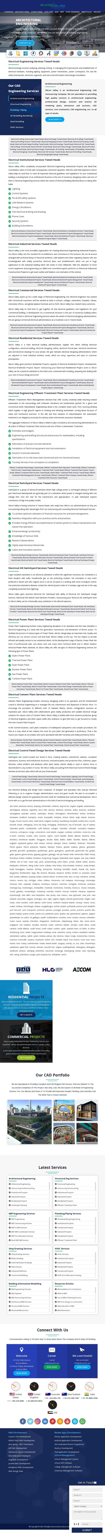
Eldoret (92, 844)
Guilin (12, 858)
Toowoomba (82, 940)
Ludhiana (24, 881)
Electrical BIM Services (18, 1314)
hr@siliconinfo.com (52, 1367)
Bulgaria (48, 825)
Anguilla (80, 810)
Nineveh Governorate (75, 903)
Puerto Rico (40, 918)
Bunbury (55, 825)
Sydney (23, 940)
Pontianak (71, 910)
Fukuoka (51, 851)
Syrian (35, 940)
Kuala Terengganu (17, 873)
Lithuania (51, 877)
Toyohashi (39, 944)
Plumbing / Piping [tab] (18, 114)
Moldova (36, 888)
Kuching (38, 873)
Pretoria (80, 914)
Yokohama (24, 959)
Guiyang (37, 858)
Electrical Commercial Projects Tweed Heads (62, 334)
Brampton (32, 821)
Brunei (19, 825)
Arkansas (59, 814)
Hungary (55, 862)
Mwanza (81, 896)
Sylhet (29, 940)
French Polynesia (31, 851)
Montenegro (27, 892)
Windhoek (14, 955)
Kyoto (92, 873)
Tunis (93, 944)
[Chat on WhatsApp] (82, 1425)
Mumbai (50, 896)
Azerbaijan (42, 818)
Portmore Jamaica (44, 914)
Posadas (65, 914)
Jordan (72, 866)
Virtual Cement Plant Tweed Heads (76, 749)
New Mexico (62, 899)
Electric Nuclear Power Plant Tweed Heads (27, 688)
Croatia (29, 840)
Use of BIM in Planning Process (68, 1302)
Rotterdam (90, 922)
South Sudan (47, 933)
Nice (45, 903)
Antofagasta (15, 814)
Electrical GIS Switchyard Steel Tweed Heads (67, 611)
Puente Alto (90, 914)
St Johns (91, 933)
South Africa (84, 929)
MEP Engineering (17, 1223)
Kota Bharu (57, 870)
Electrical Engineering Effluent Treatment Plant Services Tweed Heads (49, 397)
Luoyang (32, 881)
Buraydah (73, 825)
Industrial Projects (17, 1201)
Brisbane (57, 821)
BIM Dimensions (62, 1314)
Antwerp (24, 814)
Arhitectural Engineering (19, 1188)
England (13, 847)
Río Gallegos (35, 922)
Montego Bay (15, 892)
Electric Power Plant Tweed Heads (44, 691)
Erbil (36, 847)
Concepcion (23, 836)
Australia (24, 818)
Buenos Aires (28, 825)
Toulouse (13, 944)
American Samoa (26, 810)
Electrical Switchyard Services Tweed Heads (33, 487)
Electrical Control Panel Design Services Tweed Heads (39, 754)
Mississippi (90, 884)
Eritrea (42, 847)
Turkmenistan (33, 948)
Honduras (37, 862)
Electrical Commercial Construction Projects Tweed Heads (31, 329)
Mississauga (79, 884)
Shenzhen (34, 925)
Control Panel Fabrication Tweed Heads (36, 786)
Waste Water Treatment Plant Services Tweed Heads (69, 477)
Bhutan (51, 818)
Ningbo (87, 903)
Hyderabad (64, 862)
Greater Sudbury (71, 851)
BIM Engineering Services (20, 1293)
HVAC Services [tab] (16, 131)
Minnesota (55, 884)
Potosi (73, 914)
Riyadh (43, 922)
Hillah (87, 858)
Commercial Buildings (18, 1279)
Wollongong (69, 955)
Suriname (61, 936)
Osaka (12, 910)
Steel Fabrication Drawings (20, 1267)
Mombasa (45, 888)
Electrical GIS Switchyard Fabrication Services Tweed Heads (48, 613)
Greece (82, 851)
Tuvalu (42, 948)
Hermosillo (79, 858)
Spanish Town (72, 933)
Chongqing (51, 829)
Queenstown (75, 918)
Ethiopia (57, 847)
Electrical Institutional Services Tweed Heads (34, 164)
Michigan (32, 884)
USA (77, 948)
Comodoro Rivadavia (86, 833)
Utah (82, 948)
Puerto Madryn (16, 918)
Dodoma (85, 840)
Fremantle (91, 847)
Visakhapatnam (69, 951)
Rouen (12, 925)
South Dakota (23, 933)
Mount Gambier (16, 896)
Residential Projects (18, 1205)
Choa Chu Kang (40, 829)
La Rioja (76, 881)
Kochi (42, 870)
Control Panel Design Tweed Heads (24, 781)
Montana (91, 888)
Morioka (67, 892)
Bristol (65, 821)
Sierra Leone (90, 925)
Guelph (92, 855)
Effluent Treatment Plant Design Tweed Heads (27, 472)
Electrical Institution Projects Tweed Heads (69, 240)
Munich (58, 896)
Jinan (41, 866)
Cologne (54, 833)
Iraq (86, 862)
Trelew (47, 944)
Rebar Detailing (16, 1263)
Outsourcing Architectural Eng (22, 1192)
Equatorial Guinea (25, 847)
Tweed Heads (51, 948)
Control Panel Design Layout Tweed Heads (37, 783)
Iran (82, 862)
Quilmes (84, 918)
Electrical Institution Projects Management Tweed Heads (72, 238)
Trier (53, 944)
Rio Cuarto (25, 922)
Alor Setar (14, 810)
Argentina (33, 814)
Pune (57, 918)
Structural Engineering (65, 1188)
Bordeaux (91, 818)
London (68, 877)
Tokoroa (60, 940)
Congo (31, 836)
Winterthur (40, 955)
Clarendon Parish (17, 833)
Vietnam (40, 951)
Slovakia (35, 929)
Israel (31, 866)
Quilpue (92, 918)
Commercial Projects (64, 1232)
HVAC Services (62, 1258)
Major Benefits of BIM (64, 1310)
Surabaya (47, 936)
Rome (69, 922)
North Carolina (22, 907)
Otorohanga (28, 910)
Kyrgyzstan (14, 877)
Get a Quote (26, 1019)
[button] (8, 36)
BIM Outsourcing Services (20, 1302)
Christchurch (62, 829)
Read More (54, 124)
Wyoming (91, 955)
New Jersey (50, 899)
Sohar (51, 929)
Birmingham (60, 818)
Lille (38, 877)
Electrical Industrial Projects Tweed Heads (69, 287)
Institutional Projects (18, 1197)
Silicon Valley (67, 1531)
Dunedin (76, 844)
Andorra (55, 810)
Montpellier (38, 892)
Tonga (73, 940)
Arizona (51, 814)
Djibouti (77, 840)
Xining (16, 959)
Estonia (49, 847)
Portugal (57, 914)
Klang (31, 870)
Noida (12, 907)
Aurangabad (15, 818)
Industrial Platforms (18, 1275)
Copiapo (60, 836)
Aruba (75, 814)
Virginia (59, 951)
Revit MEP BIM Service (18, 1244)
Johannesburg (50, 866)
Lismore (44, 877)
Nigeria (55, 903)
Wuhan (78, 955)
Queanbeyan (15, 922)
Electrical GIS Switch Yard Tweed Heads (42, 616)
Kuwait (74, 873)
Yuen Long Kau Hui (43, 959)
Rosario (75, 922)
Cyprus (50, 840)
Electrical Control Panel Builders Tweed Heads (67, 786)
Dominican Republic (27, 844)
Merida (92, 881)
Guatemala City (81, 855)
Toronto (92, 940)
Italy (36, 866)
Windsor (22, 955)
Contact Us (25, 47)
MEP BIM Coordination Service (22, 1236)
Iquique (77, 862)
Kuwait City (83, 873)
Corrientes (77, 836)
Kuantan (30, 873)
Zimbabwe (56, 959)
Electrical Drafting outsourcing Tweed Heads (27, 143)
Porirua (79, 910)
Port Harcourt (15, 914)
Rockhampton (52, 922)
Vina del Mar (49, 951)
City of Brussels (75, 829)
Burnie (92, 825)
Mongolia (72, 888)
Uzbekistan (14, 951)
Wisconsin (50, 955)
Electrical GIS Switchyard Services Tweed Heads (35, 572)
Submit (87, 1530)
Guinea (18, 858)
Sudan (27, 936)
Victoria (32, 951)
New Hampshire (38, 899)
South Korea (35, 933)
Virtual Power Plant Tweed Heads (76, 693)
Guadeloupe (42, 855)
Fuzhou (59, 851)
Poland (63, 910)
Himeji (92, 858)
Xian (11, 959)
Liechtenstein (25, 877)
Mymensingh (15, 899)
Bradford (23, 821)
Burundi (13, 829)
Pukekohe (50, 918)
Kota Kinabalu (68, 870)
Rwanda (26, 925)
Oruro (92, 907)
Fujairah (43, 851)
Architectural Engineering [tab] (22, 102)
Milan (40, 884)
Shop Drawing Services (19, 1258)
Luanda (17, 881)
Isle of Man (22, 866)
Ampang (37, 810)
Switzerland (14, 940)
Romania (62, 922)
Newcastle (21, 903)
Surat (54, 936)
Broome (91, 821)
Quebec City (64, 918)
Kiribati (78, 866)
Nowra (86, 907)
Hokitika (29, 862)
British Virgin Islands (78, 821)
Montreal (48, 892)
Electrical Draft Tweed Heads (41, 151)
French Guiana (16, 851)
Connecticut (40, 836)
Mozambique (30, 896)
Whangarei (90, 951)
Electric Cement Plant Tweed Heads (44, 747)
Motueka (91, 892)
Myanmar (91, 896)
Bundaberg (64, 825)
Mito (20, 888)
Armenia (68, 814)
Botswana (14, 821)
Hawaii (66, 858)
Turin (18, 948)
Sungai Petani (36, 936)
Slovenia (43, 929)
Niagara (30, 903)
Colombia (63, 833)
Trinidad (59, 944)
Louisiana (85, 877)
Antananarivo (89, 810)
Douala (49, 844)
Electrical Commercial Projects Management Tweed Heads (65, 332)
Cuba (36, 840)
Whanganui (80, 951)
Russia (18, 925)
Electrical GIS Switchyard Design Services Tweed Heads (30, 611)
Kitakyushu (14, 870)
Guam (51, 855)
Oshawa (19, 910)
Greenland (91, 851)
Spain (63, 933)
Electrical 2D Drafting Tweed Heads (80, 143)
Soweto (57, 933)
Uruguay (61, 948)
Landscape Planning (18, 1209)
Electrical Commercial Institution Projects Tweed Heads (31, 238)
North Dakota (34, 907)
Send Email (82, 1371)
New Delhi (26, 899)
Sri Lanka (82, 933)
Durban (84, 844)
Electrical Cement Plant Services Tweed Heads (35, 698)
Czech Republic (60, 840)
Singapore (14, 929)
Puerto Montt (28, 918)
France (64, 847)
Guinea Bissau (27, 858)
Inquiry (97, 12)
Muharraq (41, 896)
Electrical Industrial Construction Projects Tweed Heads (32, 282)
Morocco (76, 892)
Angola (73, 810)
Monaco (54, 888)
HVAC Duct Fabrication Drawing (68, 1279)
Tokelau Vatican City (48, 940)
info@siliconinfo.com (82, 1367)
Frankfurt (72, 847)
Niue (93, 903)
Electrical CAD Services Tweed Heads (51, 156)
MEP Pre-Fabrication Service (21, 1240)
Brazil (40, 821)
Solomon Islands (62, 929)
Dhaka (70, 840)
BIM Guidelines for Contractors (68, 1293)
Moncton (63, 888)
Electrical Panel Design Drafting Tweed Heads (32, 148)
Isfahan (13, 866)
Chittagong (28, 829)
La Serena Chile (62, 881)
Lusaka (38, 881)
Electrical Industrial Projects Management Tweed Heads (72, 284)
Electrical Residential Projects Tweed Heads (27, 387)
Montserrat (58, 892)
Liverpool (60, 877)
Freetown (81, 847)
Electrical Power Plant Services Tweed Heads (34, 623)
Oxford (56, 910)
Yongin (32, 959)
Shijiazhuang (67, 925)
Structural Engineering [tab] (20, 108)
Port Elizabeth (89, 910)
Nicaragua (38, 903)
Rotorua (82, 922)
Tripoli (65, 944)
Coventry (21, 840)
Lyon (70, 881)
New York (86, 899)
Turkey (23, 948)
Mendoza (84, 881)
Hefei (72, 858)
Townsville (22, 944)
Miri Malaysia (67, 884)
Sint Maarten (25, 929)
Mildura (47, 884)
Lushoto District (49, 881)
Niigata (62, 903)
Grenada (13, 855)
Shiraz (75, 925)
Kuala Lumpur (89, 870)
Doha (93, 840)
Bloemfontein (72, 818)
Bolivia (82, 818)
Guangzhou (59, 855)
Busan (19, 829)
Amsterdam (46, 810)
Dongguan (41, 844)
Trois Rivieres (74, 944)
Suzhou (75, 936)
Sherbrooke (55, 925)
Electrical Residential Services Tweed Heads (33, 342)
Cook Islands (51, 836)
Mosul (83, 892)
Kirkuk (85, 866)
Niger (50, 903)
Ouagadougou (47, 910)
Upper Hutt (24, 951)
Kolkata (48, 870)
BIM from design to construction (68, 1306)
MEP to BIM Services (18, 1232)
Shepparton (44, 925)
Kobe (36, 870)
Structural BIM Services (19, 1310)
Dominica (13, 844)
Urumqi (69, 948)
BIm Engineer (15, 1298)
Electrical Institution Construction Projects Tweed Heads (31, 235)
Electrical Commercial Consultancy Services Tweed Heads (74, 329)
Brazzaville (48, 821)
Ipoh (71, 862)
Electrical (34, 65)
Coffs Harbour (44, 833)
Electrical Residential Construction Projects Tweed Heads (31, 384)
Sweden (92, 936)
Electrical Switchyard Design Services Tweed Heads (29, 559)
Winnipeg (30, 955)
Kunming (57, 873)
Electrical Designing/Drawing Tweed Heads (52, 159)
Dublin (69, 844)
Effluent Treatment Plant (66, 1209)
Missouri (13, 888)
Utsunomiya (90, 948)
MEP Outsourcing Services (20, 1228)
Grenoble (21, 855)
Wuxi (84, 955)
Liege (34, 877)
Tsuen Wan (85, 944)
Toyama (31, 944)
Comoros (13, 836)
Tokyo (67, 940)
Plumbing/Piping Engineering (67, 1223)
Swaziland (83, 936)
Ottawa (37, 910)
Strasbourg (14, 936)
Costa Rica (86, 836)
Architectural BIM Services (20, 1306)
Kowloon (79, 870)
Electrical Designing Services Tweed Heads (56, 146)
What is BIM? (61, 1298)
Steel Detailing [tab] (17, 125)
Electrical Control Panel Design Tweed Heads (54, 781)
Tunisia (12, 948)
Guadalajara (31, 855)
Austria (33, 818)
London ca (76, 877)
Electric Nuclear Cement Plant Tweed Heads (27, 744)
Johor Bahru (63, 866)
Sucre (22, 936)
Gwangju (52, 858)
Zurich (63, 959)
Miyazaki (27, 888)
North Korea (47, 907)
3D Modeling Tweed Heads (85, 154)
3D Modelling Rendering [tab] (21, 120)
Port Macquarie (29, 914)
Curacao (42, 840)
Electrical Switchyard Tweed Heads (60, 564)
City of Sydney (89, 829)
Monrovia (82, 888)
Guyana (44, 858)
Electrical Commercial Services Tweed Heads (33, 294)
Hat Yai (59, 858)
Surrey (68, 936)
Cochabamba (31, 833)
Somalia (74, 929)
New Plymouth (75, 899)
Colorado (72, 833)
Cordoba (68, 836)
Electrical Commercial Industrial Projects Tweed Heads (31, 284)
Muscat (66, 896)
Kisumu (92, 866)
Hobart (22, 862)
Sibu (81, 925)
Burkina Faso (83, 825)
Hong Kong (46, 862)
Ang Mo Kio (64, 810)
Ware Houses (15, 1271)
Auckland (91, 814)
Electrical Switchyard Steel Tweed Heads (64, 559)
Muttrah (73, 896)
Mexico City (22, 884)
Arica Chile (42, 814)
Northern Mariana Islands (64, 907)
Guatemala (69, 855)
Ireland (92, 862)
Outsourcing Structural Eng (67, 1192)
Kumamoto (47, 873)
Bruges (12, 825)
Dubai (56, 844)
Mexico (13, 884)
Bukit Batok (38, 825)
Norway (79, 907)
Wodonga (59, 955)
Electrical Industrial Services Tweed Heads (32, 248)
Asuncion (82, 814)
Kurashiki (66, 873)
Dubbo (62, 844)
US (74, 948)
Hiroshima (14, 862)
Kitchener (23, 870)
